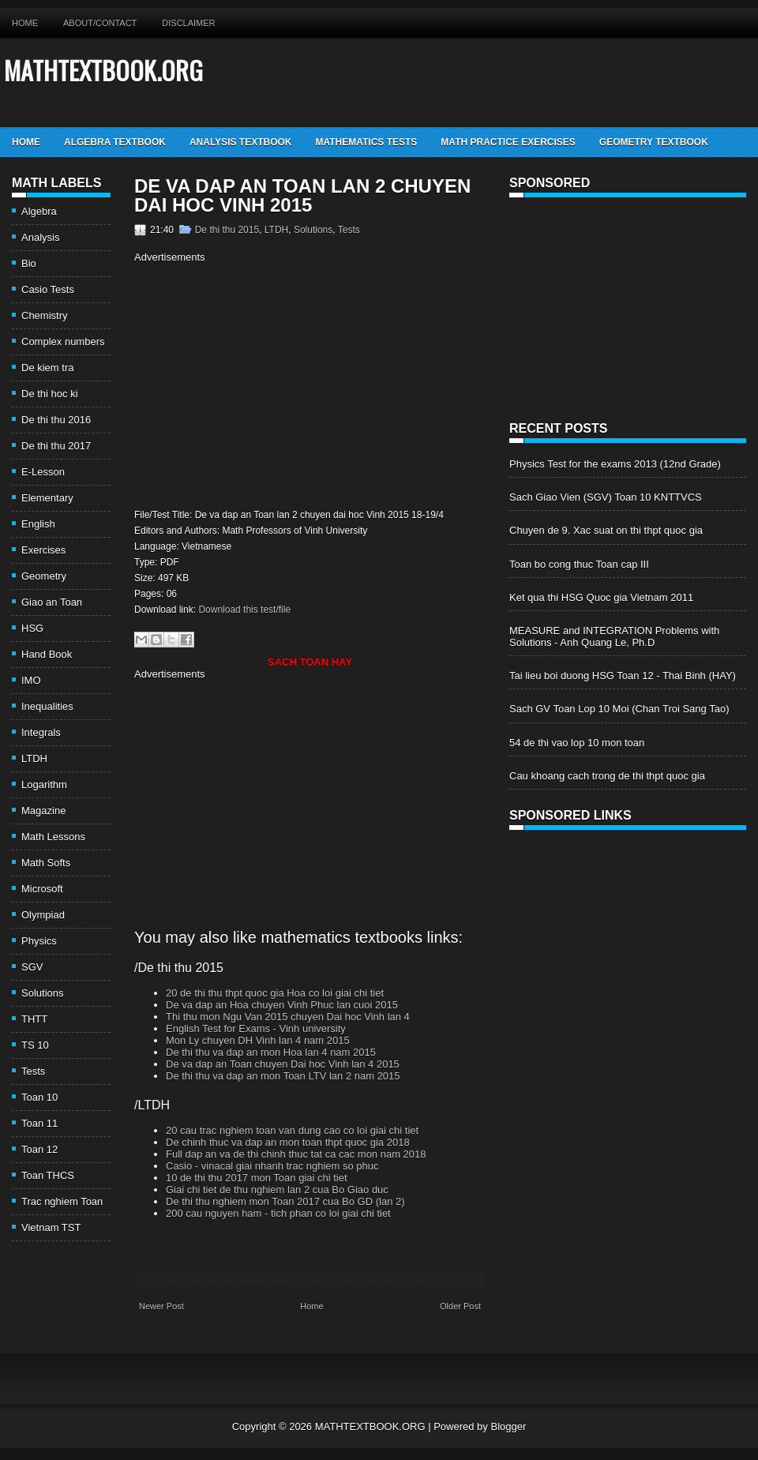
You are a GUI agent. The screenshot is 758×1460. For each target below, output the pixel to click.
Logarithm (44, 784)
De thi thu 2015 (227, 229)
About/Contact (100, 23)
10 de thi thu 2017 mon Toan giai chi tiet (256, 1178)
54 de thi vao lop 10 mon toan (576, 743)
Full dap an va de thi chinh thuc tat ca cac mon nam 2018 (296, 1154)
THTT (34, 1019)
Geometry (43, 576)
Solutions (42, 993)
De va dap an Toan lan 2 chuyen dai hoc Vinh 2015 (302, 196)
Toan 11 (39, 1123)
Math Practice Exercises (508, 142)
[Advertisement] (267, 383)
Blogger (508, 1426)
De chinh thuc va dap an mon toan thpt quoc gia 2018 (288, 1142)
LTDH (34, 758)
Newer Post (161, 1306)
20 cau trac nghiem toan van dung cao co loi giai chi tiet (292, 1130)
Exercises (43, 550)
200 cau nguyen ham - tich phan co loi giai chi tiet (278, 1213)
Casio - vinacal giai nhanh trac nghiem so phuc (272, 1166)
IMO (31, 680)
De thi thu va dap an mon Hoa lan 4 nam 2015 (271, 1052)
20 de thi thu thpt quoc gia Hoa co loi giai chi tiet (275, 993)
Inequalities (47, 706)
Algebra (39, 211)
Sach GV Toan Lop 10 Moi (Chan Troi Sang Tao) (619, 709)
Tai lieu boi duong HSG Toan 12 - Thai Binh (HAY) (622, 675)
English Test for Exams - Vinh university (256, 1028)
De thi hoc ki (49, 394)
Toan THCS (47, 1175)
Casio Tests (47, 289)
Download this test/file (244, 609)
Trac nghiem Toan (62, 1201)
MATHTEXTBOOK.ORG (103, 69)
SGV (32, 967)
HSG (32, 628)
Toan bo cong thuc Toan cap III (579, 564)
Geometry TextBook (653, 142)
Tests (33, 1071)
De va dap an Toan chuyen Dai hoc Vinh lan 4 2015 (283, 1064)
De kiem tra (47, 367)
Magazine (43, 810)
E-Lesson (43, 472)
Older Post (460, 1306)
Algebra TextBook (115, 142)
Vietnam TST (51, 1227)
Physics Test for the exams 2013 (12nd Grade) (615, 464)
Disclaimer (188, 23)
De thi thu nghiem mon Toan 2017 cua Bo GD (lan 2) (285, 1201)
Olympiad (43, 915)
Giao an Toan (51, 602)
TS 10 (35, 1045)
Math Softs (45, 863)
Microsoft (42, 889)
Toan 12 (39, 1149)
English (38, 524)
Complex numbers (63, 341)
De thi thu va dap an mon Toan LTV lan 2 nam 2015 (283, 1076)
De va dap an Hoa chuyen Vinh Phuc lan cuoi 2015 (282, 1005)
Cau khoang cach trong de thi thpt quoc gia (607, 776)
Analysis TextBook (241, 142)
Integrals (41, 732)
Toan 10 (39, 1097)
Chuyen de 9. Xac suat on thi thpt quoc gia (606, 530)
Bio (28, 263)
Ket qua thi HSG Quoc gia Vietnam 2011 (601, 597)
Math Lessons (53, 837)
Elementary (47, 498)
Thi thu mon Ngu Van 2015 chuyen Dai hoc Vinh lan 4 (288, 1017)
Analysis (40, 237)
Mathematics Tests (366, 142)
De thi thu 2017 (56, 446)
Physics (39, 941)
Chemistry (44, 315)
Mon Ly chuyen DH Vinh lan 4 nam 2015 (258, 1040)
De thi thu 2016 (56, 420)
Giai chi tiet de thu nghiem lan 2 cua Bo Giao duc (277, 1189)
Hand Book (46, 654)
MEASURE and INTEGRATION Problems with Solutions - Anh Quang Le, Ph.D (614, 636)
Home (25, 23)
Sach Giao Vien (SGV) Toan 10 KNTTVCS (605, 497)
